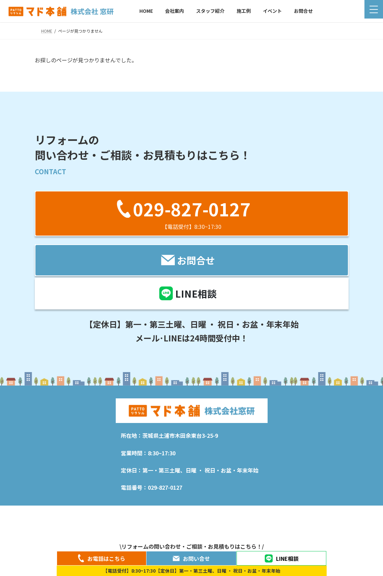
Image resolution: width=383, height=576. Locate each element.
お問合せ (332, 514)
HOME (46, 512)
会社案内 (99, 514)
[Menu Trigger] (373, 9)
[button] (191, 213)
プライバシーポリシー (230, 514)
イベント (189, 514)
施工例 (163, 514)
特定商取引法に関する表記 (287, 514)
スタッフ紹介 (132, 514)
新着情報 (70, 514)
